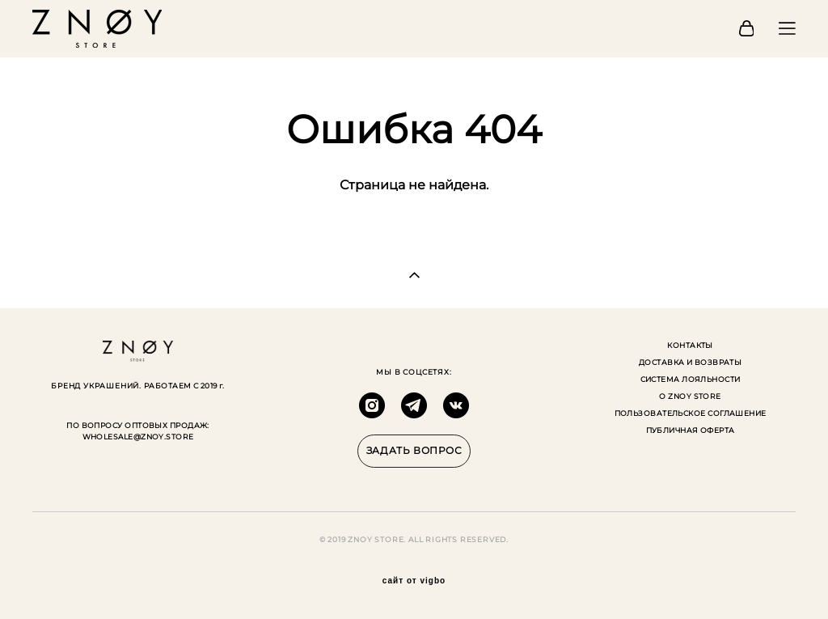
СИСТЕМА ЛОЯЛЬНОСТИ (690, 379)
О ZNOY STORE (689, 396)
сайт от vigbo (414, 581)
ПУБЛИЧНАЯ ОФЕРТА (690, 430)
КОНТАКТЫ (690, 345)
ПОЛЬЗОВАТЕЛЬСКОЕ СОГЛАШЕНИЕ (691, 413)
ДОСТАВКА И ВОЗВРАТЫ (690, 362)
